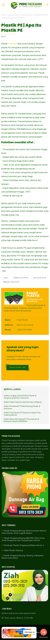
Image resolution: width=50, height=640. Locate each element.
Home (3, 15)
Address (9, 325)
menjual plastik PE (41, 15)
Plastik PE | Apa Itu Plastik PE (21, 28)
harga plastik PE (13, 15)
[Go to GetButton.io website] (43, 637)
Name (8, 320)
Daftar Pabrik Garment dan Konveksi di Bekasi (23, 402)
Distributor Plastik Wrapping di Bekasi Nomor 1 (24, 545)
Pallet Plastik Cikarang (13, 550)
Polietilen (12, 43)
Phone (8, 329)
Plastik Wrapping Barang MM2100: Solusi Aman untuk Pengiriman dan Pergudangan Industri (23, 539)
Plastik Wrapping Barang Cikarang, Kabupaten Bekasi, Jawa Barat (23, 556)
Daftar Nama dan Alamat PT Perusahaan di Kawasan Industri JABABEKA (21, 420)
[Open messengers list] (43, 632)
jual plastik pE (27, 15)
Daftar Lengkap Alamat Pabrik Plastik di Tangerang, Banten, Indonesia (20, 397)
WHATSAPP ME (17, 367)
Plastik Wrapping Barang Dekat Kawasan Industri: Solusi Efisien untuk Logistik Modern (24, 531)
